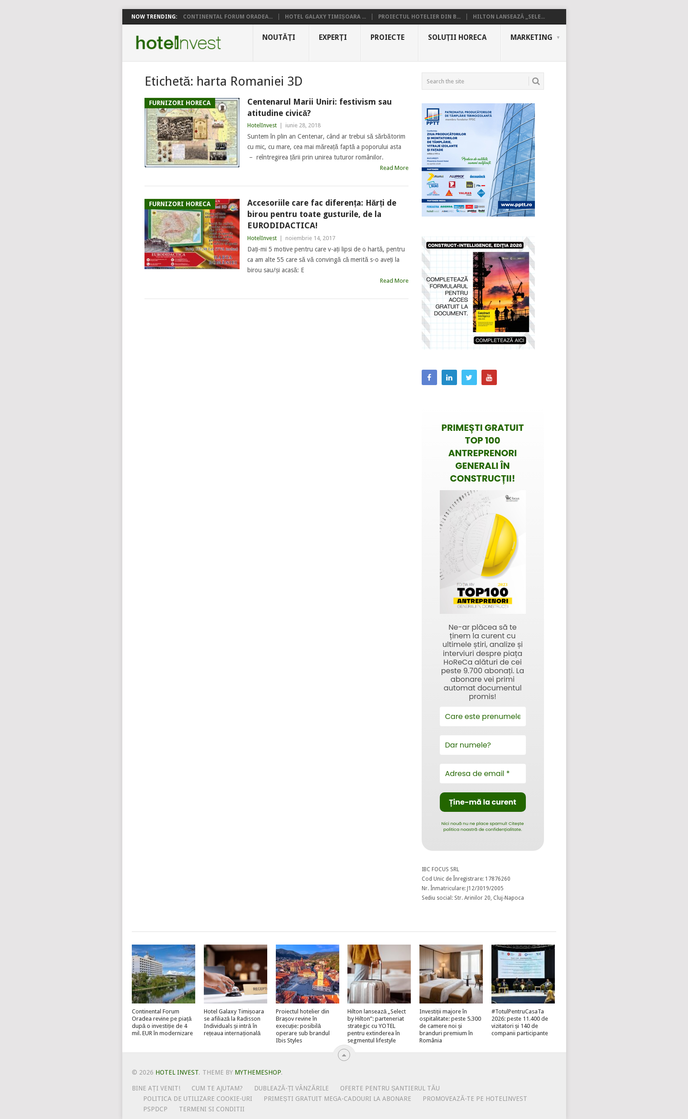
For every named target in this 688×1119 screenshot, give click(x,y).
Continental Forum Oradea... (228, 17)
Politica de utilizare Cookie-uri (197, 1098)
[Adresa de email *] (483, 773)
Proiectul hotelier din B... (419, 17)
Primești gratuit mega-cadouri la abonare (337, 1098)
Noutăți (278, 37)
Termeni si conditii (212, 1109)
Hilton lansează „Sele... (509, 17)
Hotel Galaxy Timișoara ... (325, 17)
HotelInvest (262, 125)
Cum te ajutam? (217, 1088)
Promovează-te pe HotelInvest (475, 1098)
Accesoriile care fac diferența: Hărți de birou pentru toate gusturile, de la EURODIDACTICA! (321, 214)
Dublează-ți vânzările (291, 1088)
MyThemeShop (258, 1072)
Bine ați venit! (156, 1088)
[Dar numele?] (483, 745)
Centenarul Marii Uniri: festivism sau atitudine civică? (319, 107)
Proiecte (387, 37)
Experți (333, 37)
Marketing (531, 37)
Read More (394, 167)
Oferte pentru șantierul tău (390, 1088)
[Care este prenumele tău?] (483, 716)
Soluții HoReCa (457, 37)
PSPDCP (155, 1109)
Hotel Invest (178, 43)
